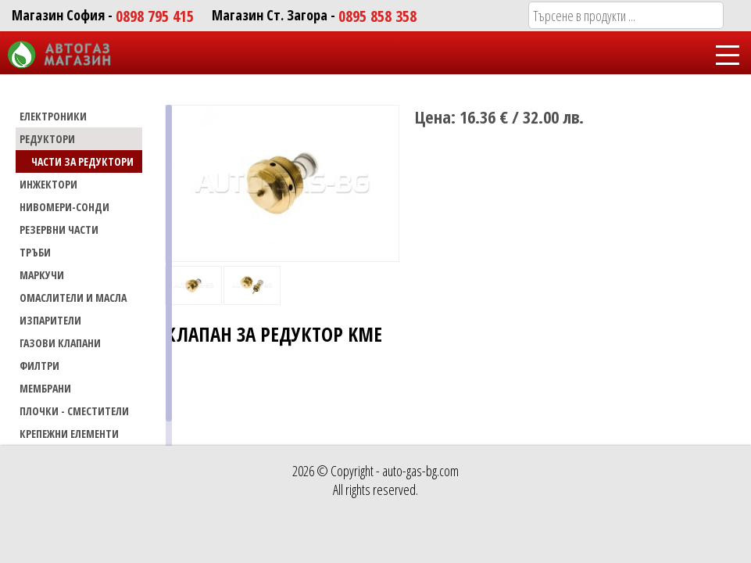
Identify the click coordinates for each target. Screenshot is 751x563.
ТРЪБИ (35, 252)
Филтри (39, 365)
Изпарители (50, 320)
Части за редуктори (82, 161)
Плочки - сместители (74, 410)
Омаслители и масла (73, 297)
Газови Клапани (60, 342)
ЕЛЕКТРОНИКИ (53, 116)
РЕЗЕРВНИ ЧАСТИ (59, 229)
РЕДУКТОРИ (47, 138)
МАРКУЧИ (42, 274)
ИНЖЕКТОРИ (48, 184)
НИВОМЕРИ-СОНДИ (64, 206)
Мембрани (45, 388)
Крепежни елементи (69, 433)
